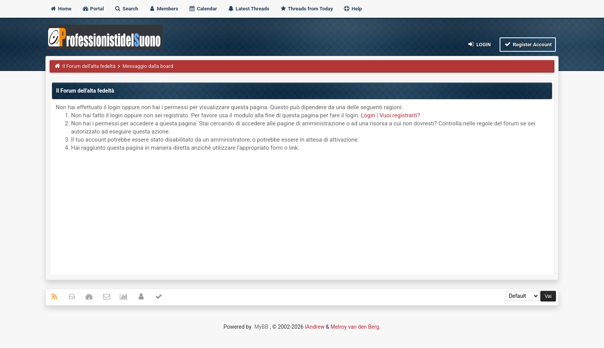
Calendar (203, 9)
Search (126, 9)
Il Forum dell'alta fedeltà (89, 66)
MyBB (261, 327)
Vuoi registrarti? (399, 115)
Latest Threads (249, 9)
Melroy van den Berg (355, 327)
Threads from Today (306, 9)
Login (479, 44)
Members (163, 9)
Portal (93, 9)
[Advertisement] (302, 212)
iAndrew (314, 327)
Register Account (528, 44)
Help (352, 9)
